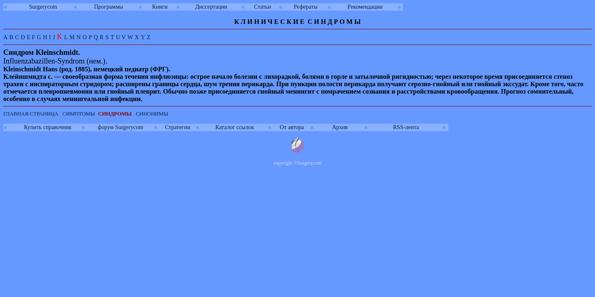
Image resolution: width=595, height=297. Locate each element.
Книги (160, 7)
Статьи (262, 7)
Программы (108, 7)
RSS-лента (406, 127)
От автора (292, 127)
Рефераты (306, 7)
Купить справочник (47, 127)
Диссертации (211, 7)
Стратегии (177, 127)
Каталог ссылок (234, 127)
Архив (340, 127)
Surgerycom (43, 7)
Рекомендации (365, 7)
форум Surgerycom (120, 127)
